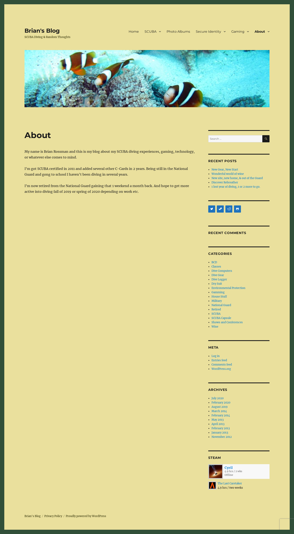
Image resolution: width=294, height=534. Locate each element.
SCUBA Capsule (221, 318)
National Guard (221, 305)
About (260, 31)
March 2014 (219, 411)
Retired (216, 309)
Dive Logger (219, 279)
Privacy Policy (53, 516)
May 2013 (218, 419)
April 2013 (218, 424)
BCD (214, 262)
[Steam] (220, 209)
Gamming (218, 292)
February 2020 (221, 402)
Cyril (229, 468)
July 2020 (218, 398)
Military (217, 301)
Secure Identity (208, 31)
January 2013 (220, 432)
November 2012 (222, 437)
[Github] (237, 209)
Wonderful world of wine (228, 174)
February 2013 (221, 428)
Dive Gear (218, 275)
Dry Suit (217, 283)
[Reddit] (228, 209)
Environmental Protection (228, 288)
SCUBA (150, 31)
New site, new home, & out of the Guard (237, 178)
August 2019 (220, 407)
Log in (216, 356)
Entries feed (219, 360)
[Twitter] (211, 209)
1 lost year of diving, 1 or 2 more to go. (236, 186)
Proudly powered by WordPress (86, 516)
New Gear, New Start (225, 169)
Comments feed (222, 364)
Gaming (237, 31)
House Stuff (219, 296)
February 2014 (221, 415)
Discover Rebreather (225, 182)
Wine (215, 326)
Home (134, 31)
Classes (216, 266)
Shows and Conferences (227, 322)
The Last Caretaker (230, 483)
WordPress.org (221, 369)
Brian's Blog (42, 30)
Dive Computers (222, 271)
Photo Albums (178, 31)
